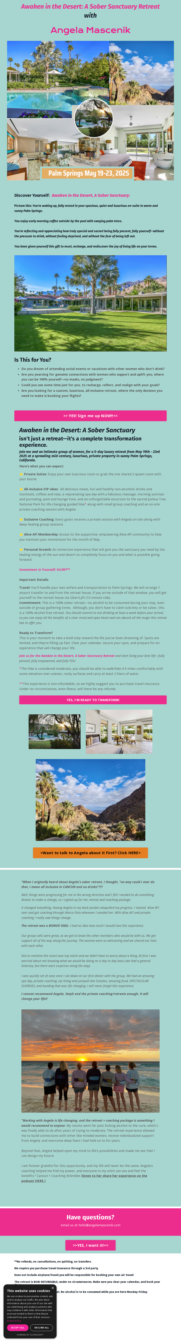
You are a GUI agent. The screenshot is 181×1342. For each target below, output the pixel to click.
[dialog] (30, 1311)
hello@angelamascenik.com (99, 1228)
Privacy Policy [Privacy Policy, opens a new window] (14, 1320)
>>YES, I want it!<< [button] (90, 1248)
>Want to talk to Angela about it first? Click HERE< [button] (90, 854)
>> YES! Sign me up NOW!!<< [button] (90, 416)
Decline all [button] (41, 1327)
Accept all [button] (18, 1327)
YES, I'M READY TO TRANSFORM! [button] (93, 702)
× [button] (52, 1288)
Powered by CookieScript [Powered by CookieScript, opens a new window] (30, 1334)
